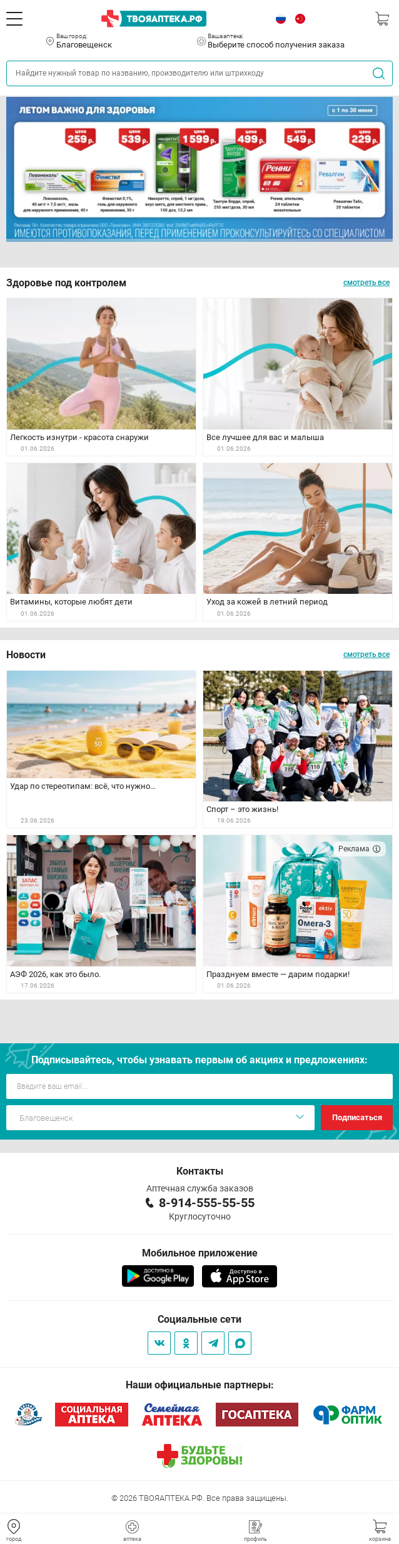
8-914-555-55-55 (207, 1202)
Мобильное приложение (200, 1253)
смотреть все (366, 282)
